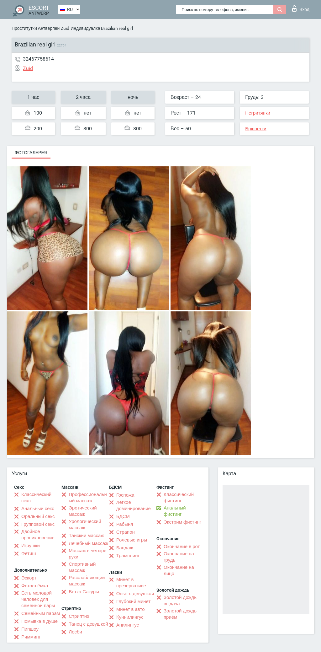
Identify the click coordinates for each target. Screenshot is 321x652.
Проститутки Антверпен (36, 28)
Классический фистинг (179, 498)
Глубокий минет (133, 601)
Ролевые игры (131, 540)
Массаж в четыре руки (87, 554)
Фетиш (28, 553)
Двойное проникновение (38, 535)
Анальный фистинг (175, 511)
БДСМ (123, 516)
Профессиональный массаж (88, 498)
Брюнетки (255, 129)
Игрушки (30, 545)
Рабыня (124, 524)
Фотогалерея (31, 152)
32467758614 (38, 59)
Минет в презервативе (131, 583)
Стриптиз (79, 616)
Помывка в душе (39, 621)
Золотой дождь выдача (180, 600)
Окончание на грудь (179, 557)
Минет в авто (130, 609)
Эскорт (28, 578)
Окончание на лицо (179, 570)
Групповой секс (38, 524)
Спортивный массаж (82, 567)
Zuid (65, 28)
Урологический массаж (85, 525)
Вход (300, 8)
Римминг (30, 637)
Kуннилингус (130, 617)
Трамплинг (127, 555)
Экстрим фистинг (182, 522)
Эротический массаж (83, 511)
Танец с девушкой (88, 624)
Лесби (75, 632)
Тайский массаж (86, 535)
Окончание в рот (182, 546)
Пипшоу (30, 629)
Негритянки (257, 113)
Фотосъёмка (34, 586)
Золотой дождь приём (180, 614)
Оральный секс (38, 516)
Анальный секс (37, 508)
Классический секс (36, 498)
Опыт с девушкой (135, 593)
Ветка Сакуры (84, 592)
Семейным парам (40, 613)
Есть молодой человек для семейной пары (38, 599)
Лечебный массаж (88, 543)
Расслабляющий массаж (87, 581)
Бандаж (124, 548)
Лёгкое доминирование (133, 505)
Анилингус (127, 625)
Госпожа (125, 495)
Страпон (125, 532)
